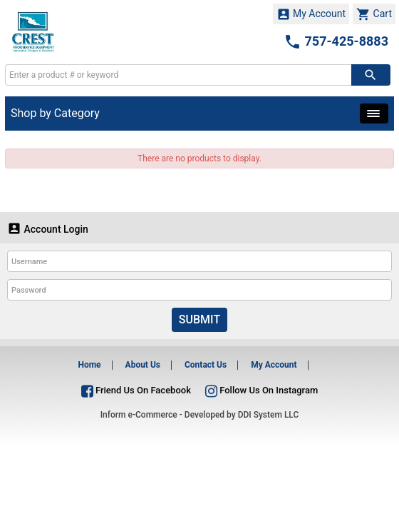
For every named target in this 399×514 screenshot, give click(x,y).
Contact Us (206, 365)
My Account (311, 14)
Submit (199, 319)
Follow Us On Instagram (261, 390)
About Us (142, 365)
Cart (374, 14)
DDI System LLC (268, 415)
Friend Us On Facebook (136, 390)
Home (89, 365)
